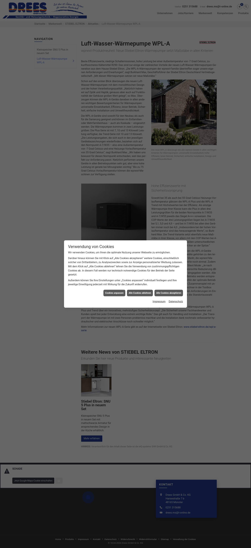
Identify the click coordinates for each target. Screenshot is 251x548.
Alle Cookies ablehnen (140, 229)
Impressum (159, 237)
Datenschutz (176, 237)
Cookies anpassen (114, 229)
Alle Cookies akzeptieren (168, 229)
